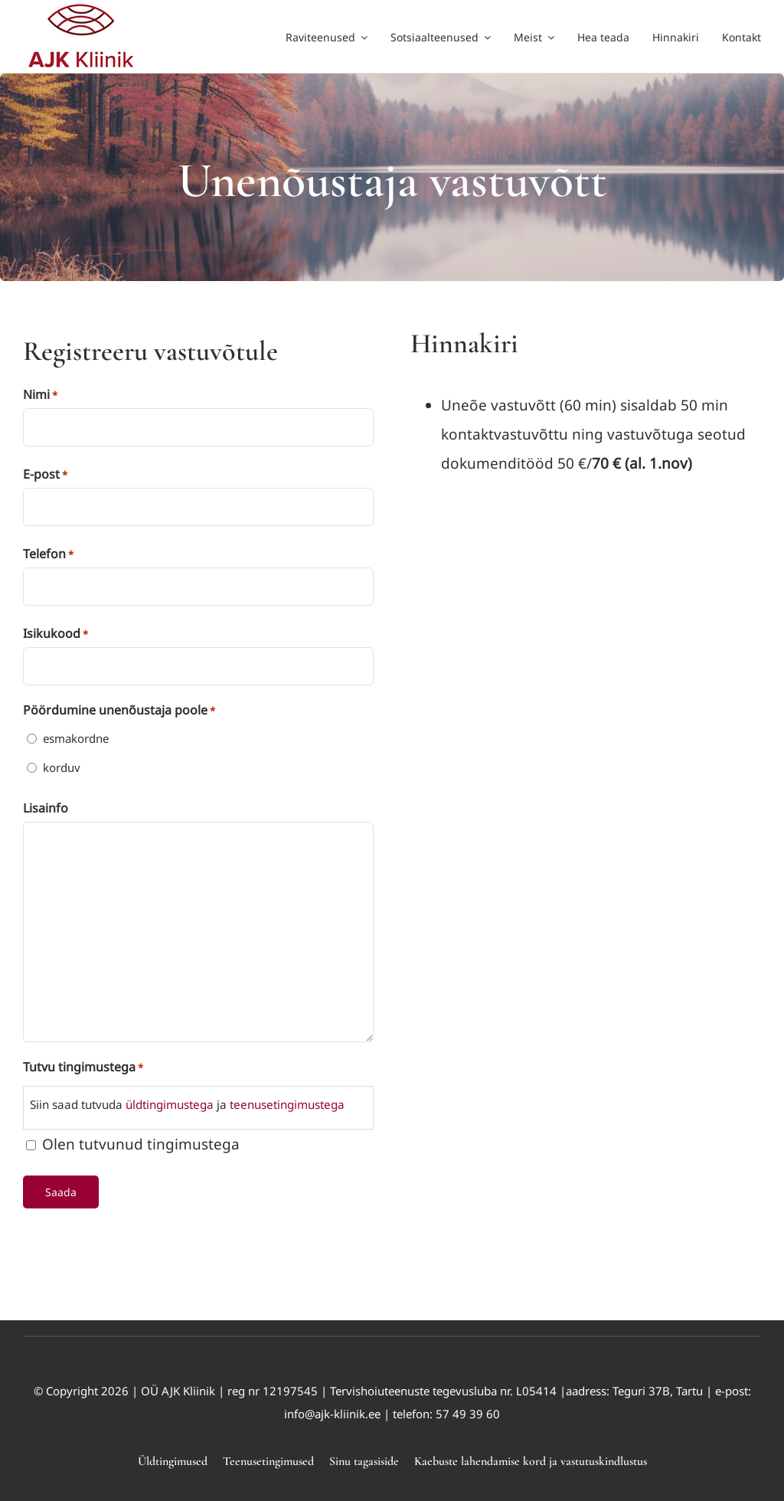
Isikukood (55, 634)
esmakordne (76, 738)
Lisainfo (45, 808)
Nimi (40, 395)
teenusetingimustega (287, 1104)
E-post (45, 475)
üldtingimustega (168, 1104)
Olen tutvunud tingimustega (141, 1144)
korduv (61, 767)
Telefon (48, 554)
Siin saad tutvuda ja (187, 1104)
